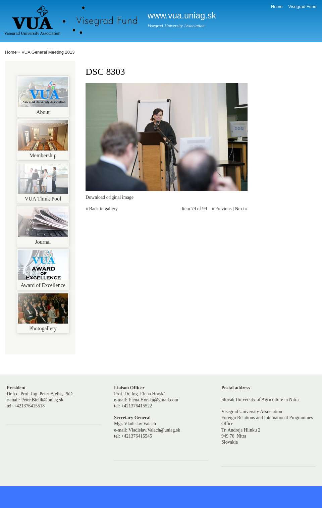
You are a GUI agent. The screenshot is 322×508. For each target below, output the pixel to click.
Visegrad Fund (302, 6)
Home (277, 6)
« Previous (222, 208)
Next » (241, 208)
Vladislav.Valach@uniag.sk (154, 430)
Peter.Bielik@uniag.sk (42, 399)
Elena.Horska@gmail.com (153, 399)
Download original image (109, 197)
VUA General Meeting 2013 (47, 52)
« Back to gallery (102, 208)
